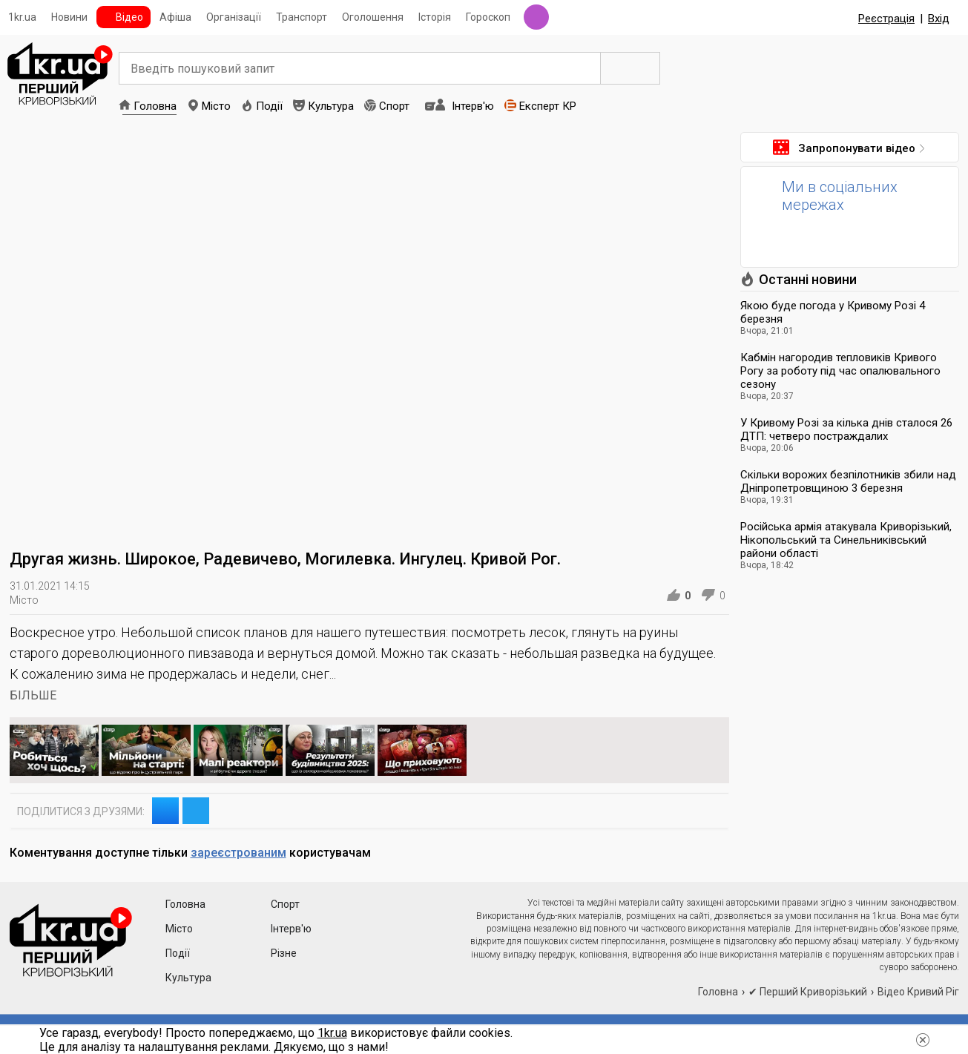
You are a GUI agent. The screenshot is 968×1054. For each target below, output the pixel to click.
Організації (233, 17)
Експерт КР (547, 106)
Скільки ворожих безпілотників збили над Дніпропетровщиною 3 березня (848, 481)
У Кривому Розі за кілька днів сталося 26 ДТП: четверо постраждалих (846, 429)
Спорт (394, 106)
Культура (331, 106)
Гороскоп (488, 17)
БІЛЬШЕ (33, 695)
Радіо (536, 17)
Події (269, 106)
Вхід (938, 18)
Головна (155, 106)
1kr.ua (22, 17)
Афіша (175, 17)
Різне (284, 953)
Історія (434, 17)
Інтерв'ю (473, 106)
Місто (216, 106)
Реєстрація (886, 18)
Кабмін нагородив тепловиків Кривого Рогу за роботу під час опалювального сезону (840, 371)
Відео (129, 17)
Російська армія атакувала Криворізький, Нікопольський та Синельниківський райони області (846, 540)
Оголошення (373, 17)
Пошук (630, 68)
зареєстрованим (238, 853)
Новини (69, 17)
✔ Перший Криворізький (807, 992)
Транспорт (301, 17)
